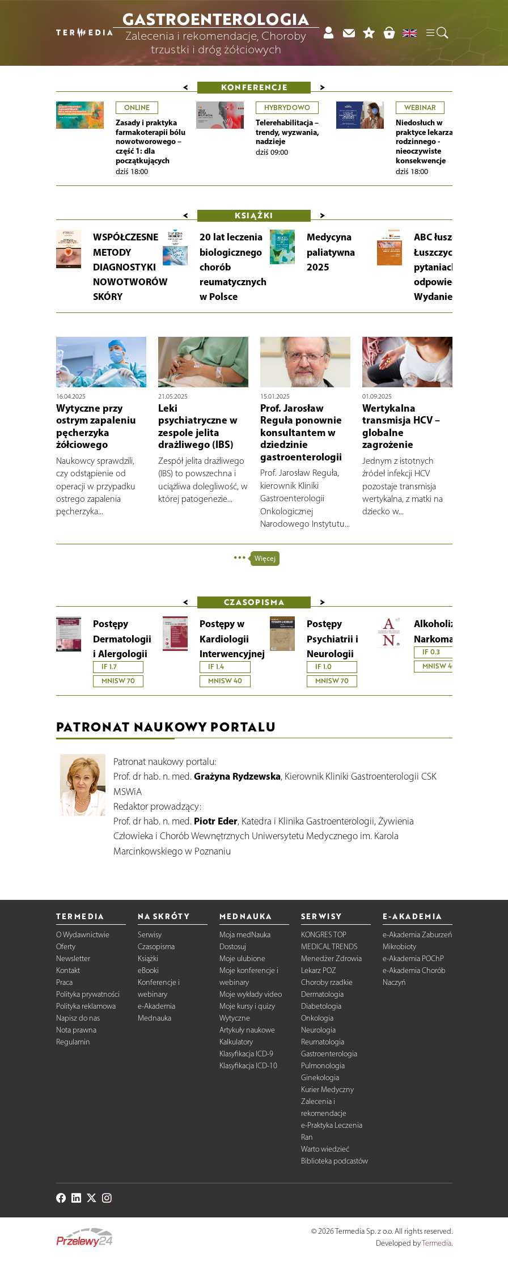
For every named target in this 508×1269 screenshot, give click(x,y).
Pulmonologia (323, 1066)
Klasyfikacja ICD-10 (248, 1066)
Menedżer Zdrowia (331, 958)
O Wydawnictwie (82, 935)
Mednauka (154, 1018)
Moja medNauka (244, 935)
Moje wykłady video (250, 994)
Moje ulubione (242, 958)
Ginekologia (320, 1077)
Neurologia (318, 1030)
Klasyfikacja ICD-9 (246, 1054)
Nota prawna (76, 1030)
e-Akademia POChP (413, 958)
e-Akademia (156, 1006)
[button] (436, 33)
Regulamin (73, 1042)
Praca (64, 982)
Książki (148, 958)
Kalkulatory (236, 1042)
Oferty (65, 946)
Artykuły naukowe (247, 1030)
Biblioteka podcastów (334, 1161)
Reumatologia (322, 1042)
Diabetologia (321, 1006)
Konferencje (254, 87)
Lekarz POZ (318, 970)
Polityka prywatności (88, 994)
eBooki (148, 970)
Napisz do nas (78, 1018)
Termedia (436, 1243)
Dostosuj (232, 946)
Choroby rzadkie (327, 982)
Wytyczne (234, 1018)
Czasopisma (156, 946)
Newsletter (73, 958)
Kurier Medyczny (327, 1089)
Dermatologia (322, 994)
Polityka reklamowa (86, 1006)
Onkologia (317, 1018)
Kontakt (68, 970)
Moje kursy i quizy (247, 1006)
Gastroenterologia (329, 1054)
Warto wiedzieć (325, 1149)
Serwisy (150, 935)
